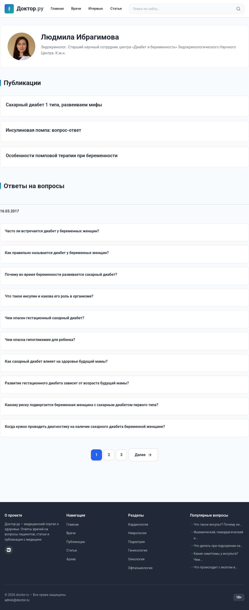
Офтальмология (140, 568)
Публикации (75, 542)
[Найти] (238, 9)
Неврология (137, 533)
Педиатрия (136, 542)
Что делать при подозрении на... (218, 546)
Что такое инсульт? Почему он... (218, 524)
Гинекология (137, 550)
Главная (57, 8)
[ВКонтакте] (9, 550)
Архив (71, 559)
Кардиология (138, 524)
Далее (143, 455)
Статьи (116, 8)
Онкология (136, 559)
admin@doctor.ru (17, 600)
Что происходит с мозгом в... (216, 567)
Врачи (76, 8)
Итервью (95, 8)
